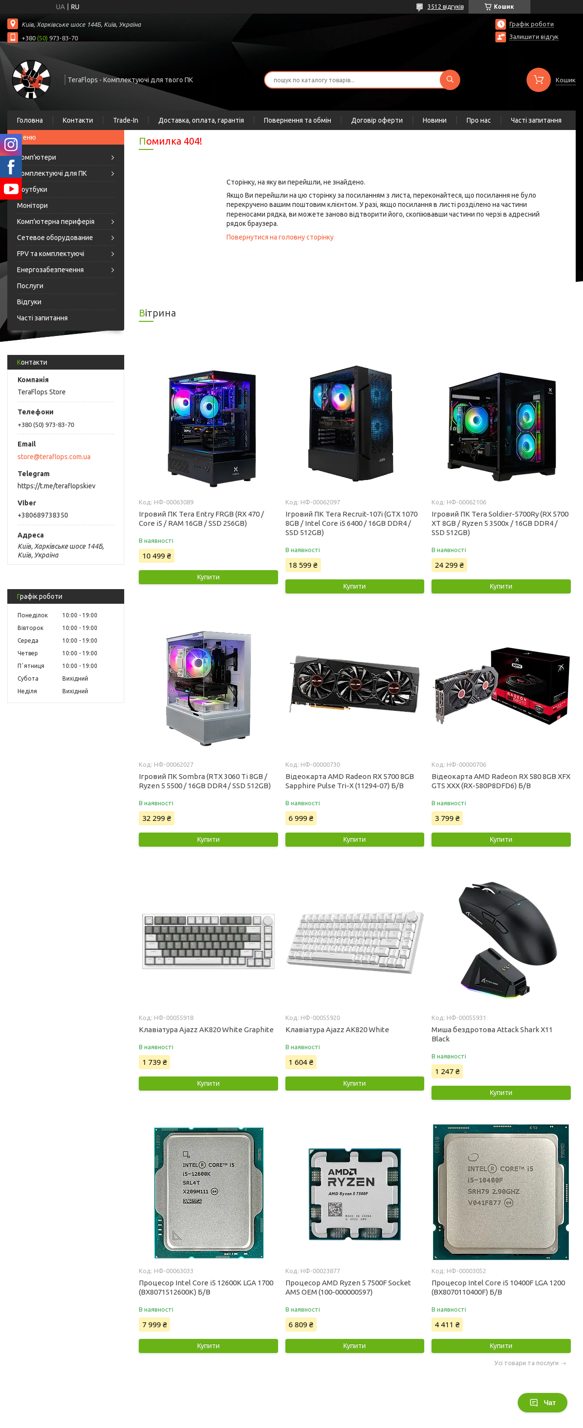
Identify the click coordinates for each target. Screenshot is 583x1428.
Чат (542, 1402)
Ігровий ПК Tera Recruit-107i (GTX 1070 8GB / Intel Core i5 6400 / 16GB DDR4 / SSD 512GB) (351, 523)
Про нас (479, 120)
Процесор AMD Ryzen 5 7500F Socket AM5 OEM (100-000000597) (348, 1287)
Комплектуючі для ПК (52, 173)
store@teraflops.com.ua (54, 457)
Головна (30, 120)
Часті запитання (536, 120)
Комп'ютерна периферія (55, 221)
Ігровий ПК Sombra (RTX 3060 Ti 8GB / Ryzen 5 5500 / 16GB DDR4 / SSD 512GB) (205, 781)
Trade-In (125, 120)
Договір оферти (377, 120)
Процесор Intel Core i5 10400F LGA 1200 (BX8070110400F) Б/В (498, 1287)
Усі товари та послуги (526, 1363)
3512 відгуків (446, 6)
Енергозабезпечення (50, 270)
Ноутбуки (32, 189)
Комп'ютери (36, 157)
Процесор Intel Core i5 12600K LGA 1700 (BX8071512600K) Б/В (206, 1287)
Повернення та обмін (297, 120)
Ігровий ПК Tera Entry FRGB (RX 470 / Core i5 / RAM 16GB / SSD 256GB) (201, 518)
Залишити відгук (534, 36)
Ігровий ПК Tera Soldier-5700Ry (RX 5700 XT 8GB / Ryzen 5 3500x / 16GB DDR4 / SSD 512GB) (500, 523)
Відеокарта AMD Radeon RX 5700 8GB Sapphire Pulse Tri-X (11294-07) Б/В (349, 781)
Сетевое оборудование (55, 237)
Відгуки (29, 302)
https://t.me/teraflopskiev (56, 486)
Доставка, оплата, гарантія (201, 120)
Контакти (78, 120)
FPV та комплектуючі (50, 254)
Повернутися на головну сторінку (280, 237)
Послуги (30, 286)
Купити (208, 577)
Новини (435, 120)
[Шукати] (450, 80)
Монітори (32, 205)
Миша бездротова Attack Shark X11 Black (492, 1034)
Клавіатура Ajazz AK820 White (337, 1029)
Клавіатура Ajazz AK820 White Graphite (206, 1029)
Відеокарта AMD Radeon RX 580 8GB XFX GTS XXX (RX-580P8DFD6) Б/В (501, 781)
